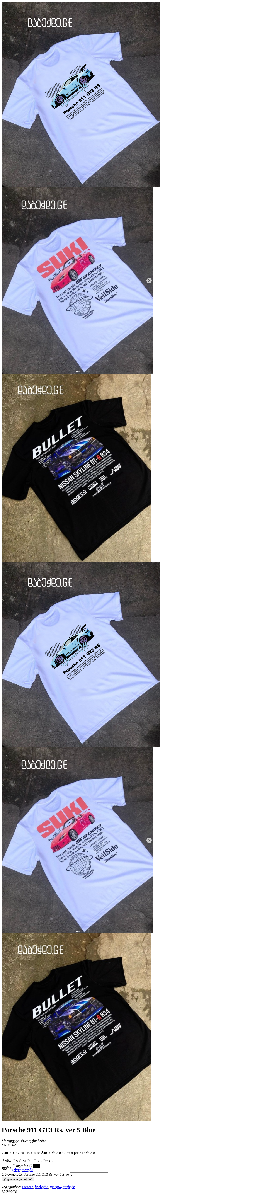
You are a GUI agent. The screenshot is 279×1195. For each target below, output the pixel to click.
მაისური (41, 1187)
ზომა (7, 1161)
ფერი (6, 1168)
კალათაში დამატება (17, 1179)
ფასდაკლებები (62, 1187)
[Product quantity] (89, 1174)
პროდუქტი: (11, 1141)
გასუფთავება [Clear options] (22, 1170)
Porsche (27, 1187)
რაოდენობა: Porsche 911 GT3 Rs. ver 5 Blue (35, 1174)
